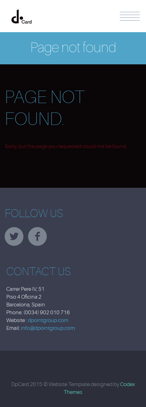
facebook (37, 236)
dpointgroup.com (48, 320)
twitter (14, 236)
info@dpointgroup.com (48, 328)
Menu (130, 16)
